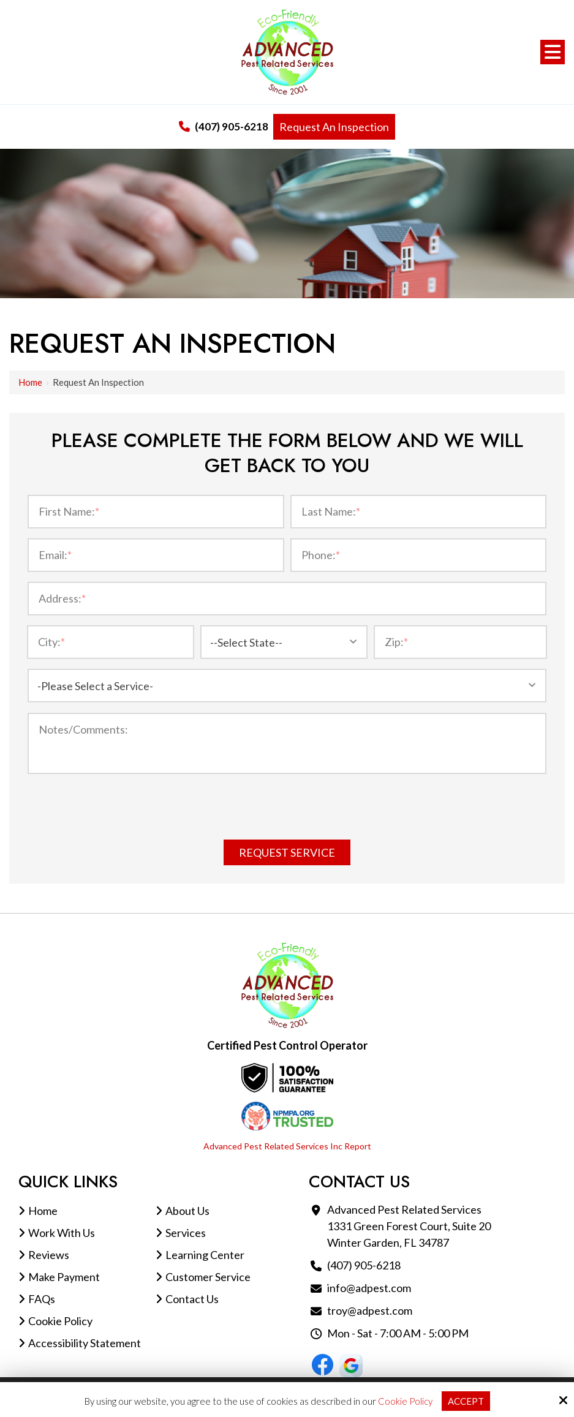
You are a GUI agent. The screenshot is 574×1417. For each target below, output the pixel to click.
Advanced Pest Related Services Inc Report (287, 1146)
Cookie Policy (405, 1401)
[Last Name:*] (418, 511)
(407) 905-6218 (223, 126)
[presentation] (287, 809)
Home (30, 382)
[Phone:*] (418, 555)
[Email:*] (156, 555)
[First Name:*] (156, 511)
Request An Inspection (334, 126)
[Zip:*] (460, 642)
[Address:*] (287, 598)
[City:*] (110, 642)
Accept (466, 1401)
